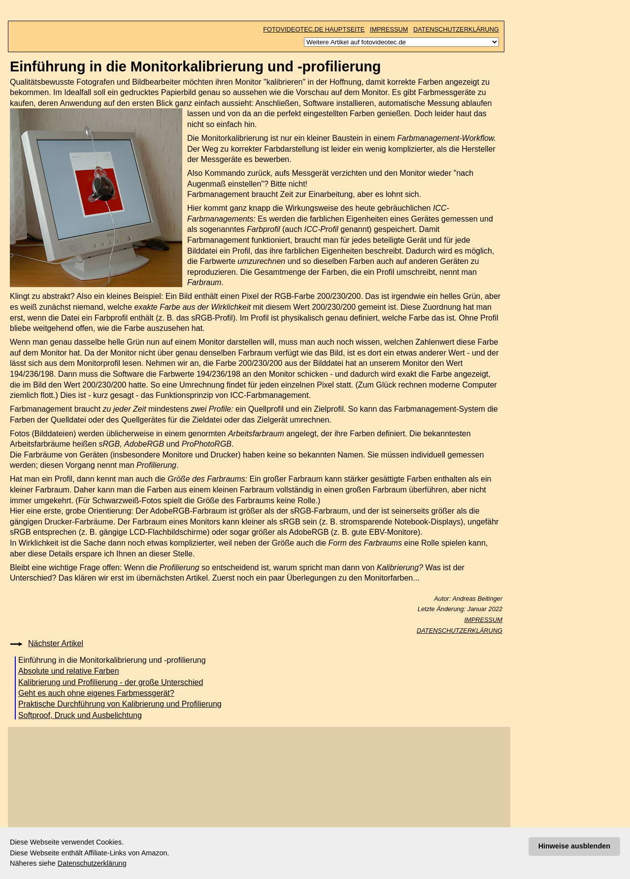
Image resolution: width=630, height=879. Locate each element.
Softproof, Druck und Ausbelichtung (80, 715)
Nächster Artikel (55, 643)
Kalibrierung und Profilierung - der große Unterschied (110, 682)
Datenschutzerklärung (92, 863)
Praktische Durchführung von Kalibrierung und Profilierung (120, 704)
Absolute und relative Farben (68, 671)
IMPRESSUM (389, 29)
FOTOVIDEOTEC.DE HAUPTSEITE (314, 29)
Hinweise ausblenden (574, 846)
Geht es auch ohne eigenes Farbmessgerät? (96, 693)
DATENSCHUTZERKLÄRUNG (456, 29)
